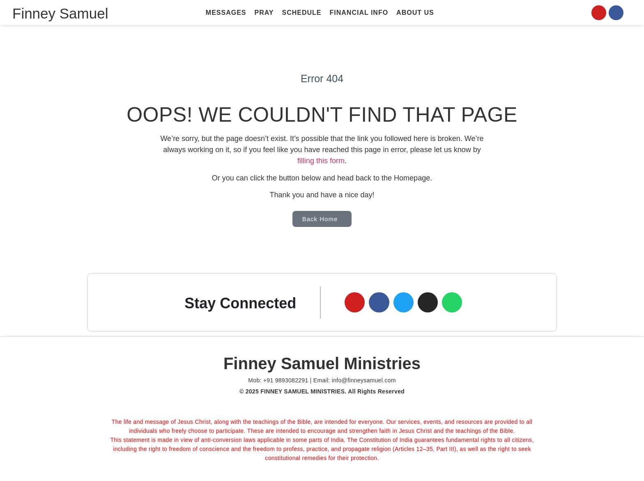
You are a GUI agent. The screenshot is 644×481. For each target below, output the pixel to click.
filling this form (321, 161)
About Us (415, 12)
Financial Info (359, 12)
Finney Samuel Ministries (322, 364)
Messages (226, 12)
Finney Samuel (60, 13)
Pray (264, 12)
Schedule (302, 12)
